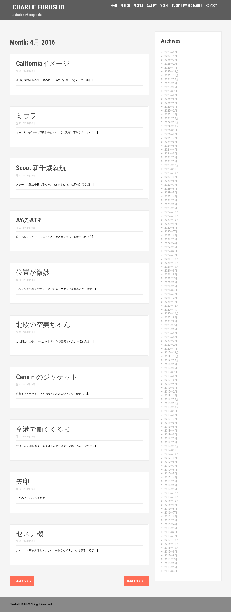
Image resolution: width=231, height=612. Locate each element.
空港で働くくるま (43, 429)
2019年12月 (171, 352)
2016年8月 (170, 508)
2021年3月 (170, 294)
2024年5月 (170, 145)
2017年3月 (170, 481)
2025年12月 (171, 71)
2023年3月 (170, 200)
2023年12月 (171, 165)
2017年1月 (170, 489)
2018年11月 (171, 403)
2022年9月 (170, 223)
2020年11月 (171, 309)
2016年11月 (171, 496)
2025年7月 (170, 91)
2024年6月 (170, 141)
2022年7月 (170, 231)
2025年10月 (171, 79)
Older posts (21, 580)
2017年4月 (170, 477)
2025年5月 (170, 98)
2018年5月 (170, 426)
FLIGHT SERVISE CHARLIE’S (187, 5)
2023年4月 (170, 196)
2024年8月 (170, 134)
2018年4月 (170, 430)
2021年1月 (170, 301)
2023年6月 (170, 188)
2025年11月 (171, 75)
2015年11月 (171, 543)
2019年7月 (170, 372)
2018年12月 (171, 399)
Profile (138, 5)
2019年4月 (170, 383)
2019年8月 (170, 368)
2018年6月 (170, 422)
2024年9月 (170, 130)
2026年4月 (170, 55)
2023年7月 (170, 184)
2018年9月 (170, 411)
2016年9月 (170, 504)
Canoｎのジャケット (46, 377)
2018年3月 (170, 434)
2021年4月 (170, 290)
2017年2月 (170, 485)
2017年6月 (170, 469)
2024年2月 (170, 157)
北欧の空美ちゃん (43, 325)
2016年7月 (170, 512)
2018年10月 (171, 407)
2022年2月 (170, 251)
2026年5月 (170, 52)
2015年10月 (171, 547)
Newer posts (136, 580)
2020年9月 (170, 317)
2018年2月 (170, 438)
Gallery (152, 5)
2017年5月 (170, 473)
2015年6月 (170, 563)
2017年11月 (171, 450)
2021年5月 (170, 286)
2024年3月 (170, 153)
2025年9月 (170, 83)
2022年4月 (170, 243)
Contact (211, 5)
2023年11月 (171, 169)
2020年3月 (170, 340)
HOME (113, 5)
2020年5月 (170, 333)
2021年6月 (170, 282)
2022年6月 (170, 235)
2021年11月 (171, 262)
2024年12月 (171, 118)
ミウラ (26, 116)
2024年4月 (170, 149)
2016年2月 (170, 532)
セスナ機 (29, 534)
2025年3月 (170, 106)
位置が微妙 (33, 272)
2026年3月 (170, 59)
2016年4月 (170, 524)
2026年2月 (170, 63)
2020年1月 (170, 348)
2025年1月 (170, 114)
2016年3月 (170, 528)
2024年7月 (170, 137)
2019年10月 (171, 360)
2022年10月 (171, 219)
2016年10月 (171, 500)
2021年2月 (170, 297)
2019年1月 (170, 395)
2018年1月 (170, 442)
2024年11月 (171, 122)
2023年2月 (170, 204)
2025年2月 (170, 110)
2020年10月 (171, 313)
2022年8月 (170, 227)
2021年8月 (170, 274)
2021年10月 (171, 266)
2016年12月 (171, 493)
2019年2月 (170, 391)
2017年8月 (170, 461)
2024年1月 (170, 161)
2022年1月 (170, 254)
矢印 (22, 481)
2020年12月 (171, 305)
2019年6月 (170, 375)
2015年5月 (170, 567)
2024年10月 (171, 126)
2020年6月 (170, 329)
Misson (125, 5)
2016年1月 (170, 536)
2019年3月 (170, 387)
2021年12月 (171, 258)
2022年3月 (170, 247)
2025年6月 (170, 94)
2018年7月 (170, 418)
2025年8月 (170, 87)
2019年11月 (171, 356)
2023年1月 (170, 208)
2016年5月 (170, 520)
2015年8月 (170, 555)
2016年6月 (170, 516)
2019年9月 (170, 364)
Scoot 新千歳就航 (41, 168)
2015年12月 (171, 539)
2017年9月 (170, 457)
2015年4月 (170, 571)
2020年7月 (170, 325)
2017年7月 (170, 465)
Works (164, 5)
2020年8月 (170, 321)
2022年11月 (171, 215)
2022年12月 (171, 212)
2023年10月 (171, 173)
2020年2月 (170, 344)
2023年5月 (170, 192)
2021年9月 (170, 270)
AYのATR (28, 220)
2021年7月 (170, 278)
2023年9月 (170, 176)
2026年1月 (170, 67)
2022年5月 (170, 239)
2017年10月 (171, 454)
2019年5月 (170, 379)
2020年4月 (170, 336)
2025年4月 (170, 102)
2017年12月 (171, 446)
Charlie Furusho (38, 7)
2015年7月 (170, 559)
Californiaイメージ (43, 63)
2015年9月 (170, 551)
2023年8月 (170, 180)
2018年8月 (170, 415)
